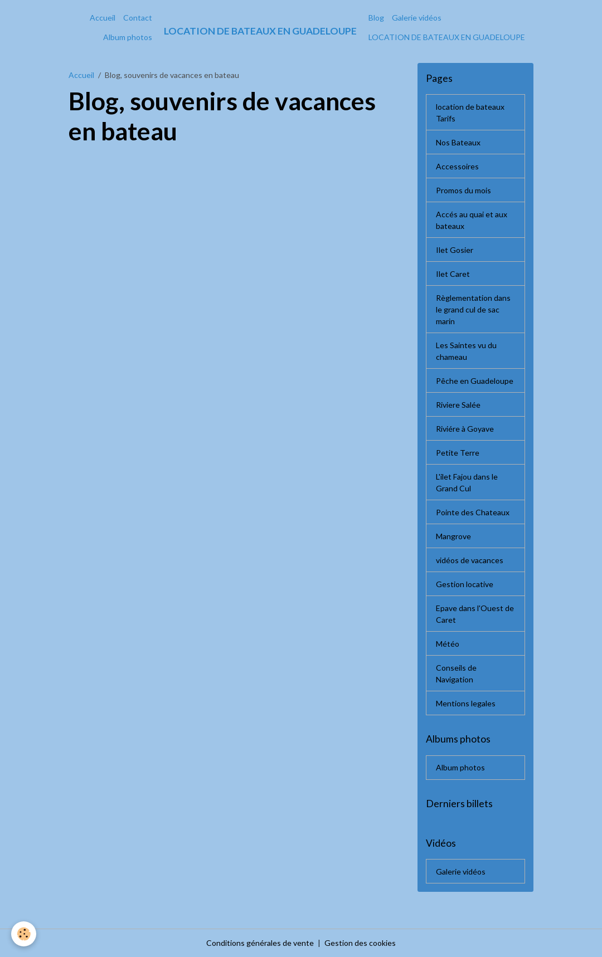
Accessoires (457, 166)
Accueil (102, 17)
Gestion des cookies (360, 943)
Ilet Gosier (454, 250)
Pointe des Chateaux (472, 512)
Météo (447, 643)
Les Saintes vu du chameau (466, 351)
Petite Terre (457, 452)
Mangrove (453, 536)
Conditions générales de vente (260, 943)
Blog (376, 17)
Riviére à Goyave (465, 428)
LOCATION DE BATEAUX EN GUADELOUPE (446, 37)
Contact (137, 17)
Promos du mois (463, 190)
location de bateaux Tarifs (470, 112)
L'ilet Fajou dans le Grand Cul (467, 482)
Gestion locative (464, 584)
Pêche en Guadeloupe (474, 380)
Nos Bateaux (458, 142)
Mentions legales (466, 703)
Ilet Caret (453, 274)
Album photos (127, 37)
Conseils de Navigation (456, 673)
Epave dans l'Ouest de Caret (475, 613)
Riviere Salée (458, 404)
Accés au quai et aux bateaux (471, 220)
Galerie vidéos (416, 17)
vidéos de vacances (469, 560)
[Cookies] (23, 933)
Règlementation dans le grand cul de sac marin (473, 309)
